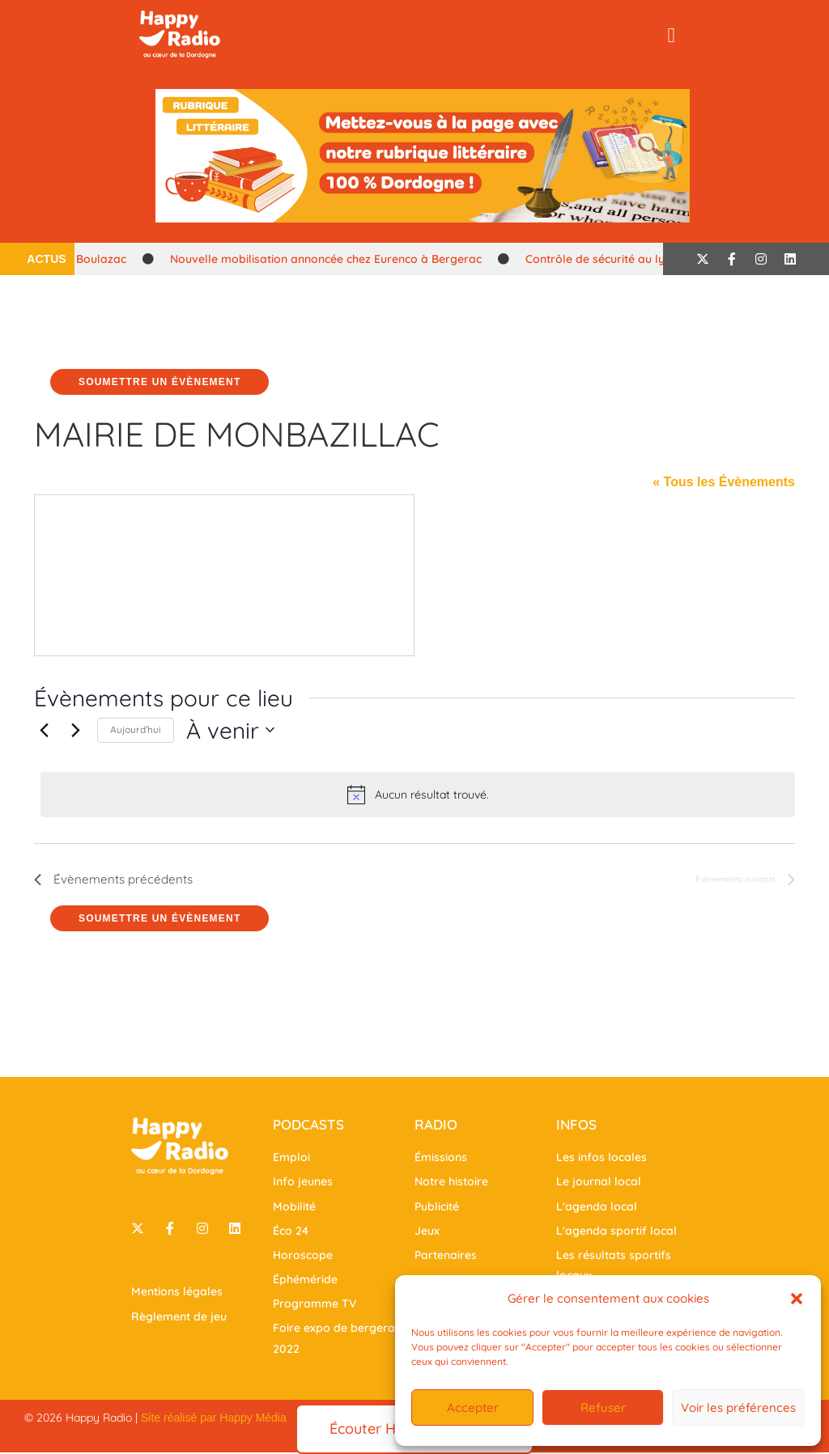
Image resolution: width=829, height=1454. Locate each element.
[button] (797, 1299)
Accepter (473, 1407)
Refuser (603, 1407)
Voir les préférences (738, 1407)
